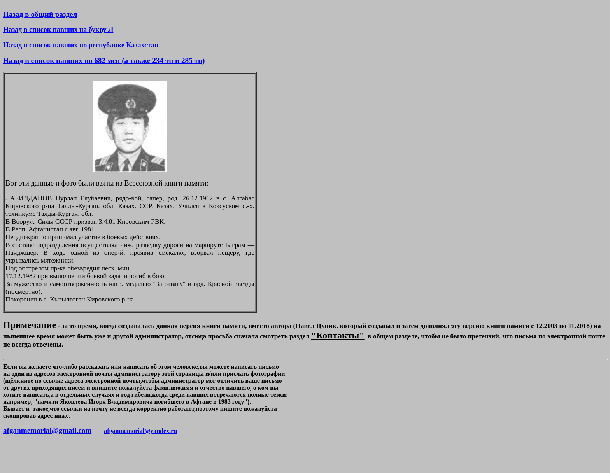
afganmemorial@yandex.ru (140, 430)
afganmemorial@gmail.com (47, 430)
